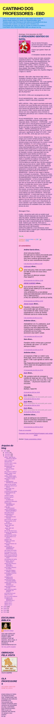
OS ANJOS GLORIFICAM (8, 499)
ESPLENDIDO (8, 523)
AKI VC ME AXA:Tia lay (10, 530)
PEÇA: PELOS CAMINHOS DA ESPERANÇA (9, 548)
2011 (5, 612)
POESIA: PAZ (8, 539)
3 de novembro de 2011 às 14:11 (33, 317)
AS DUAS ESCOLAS (9, 593)
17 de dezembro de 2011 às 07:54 (33, 370)
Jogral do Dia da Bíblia (10, 484)
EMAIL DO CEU (8, 594)
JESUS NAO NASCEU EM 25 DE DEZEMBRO (10, 565)
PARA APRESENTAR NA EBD (10, 587)
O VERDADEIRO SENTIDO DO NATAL (10, 482)
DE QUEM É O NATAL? (10, 471)
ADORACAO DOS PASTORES (9, 514)
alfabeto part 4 (8, 605)
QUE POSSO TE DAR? (10, 519)
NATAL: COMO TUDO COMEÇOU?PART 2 (10, 476)
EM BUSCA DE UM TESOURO (9, 467)
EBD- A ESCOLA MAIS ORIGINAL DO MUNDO (10, 590)
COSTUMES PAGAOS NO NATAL (10, 568)
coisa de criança (8, 631)
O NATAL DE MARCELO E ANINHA (10, 533)
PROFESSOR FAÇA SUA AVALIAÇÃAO (10, 580)
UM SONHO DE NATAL (10, 550)
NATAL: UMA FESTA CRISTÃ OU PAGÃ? (10, 458)
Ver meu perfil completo (8, 647)
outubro (7, 452)
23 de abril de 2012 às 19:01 (32, 398)
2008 (5, 606)
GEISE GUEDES (30, 283)
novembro (8, 454)
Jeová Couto (28, 304)
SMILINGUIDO (8, 461)
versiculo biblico (8, 464)
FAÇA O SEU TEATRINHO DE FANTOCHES (9, 504)
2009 (5, 608)
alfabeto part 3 (8, 603)
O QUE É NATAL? (9, 497)
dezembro (8, 456)
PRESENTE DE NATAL (10, 535)
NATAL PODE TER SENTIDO (9, 489)
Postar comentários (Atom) (32, 439)
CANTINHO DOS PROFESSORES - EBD (23, 11)
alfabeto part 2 (8, 602)
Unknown (27, 266)
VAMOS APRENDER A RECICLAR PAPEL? (10, 510)
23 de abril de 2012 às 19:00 (32, 392)
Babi (25, 373)
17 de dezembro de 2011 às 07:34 (33, 349)
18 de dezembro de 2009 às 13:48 (33, 280)
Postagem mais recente (26, 433)
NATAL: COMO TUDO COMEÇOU (10, 474)
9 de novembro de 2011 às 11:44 (33, 336)
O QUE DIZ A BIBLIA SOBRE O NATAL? (10, 571)
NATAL (27, 240)
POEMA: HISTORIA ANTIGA (9, 541)
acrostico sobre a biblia (10, 463)
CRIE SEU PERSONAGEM (9, 507)
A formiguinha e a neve (10, 552)
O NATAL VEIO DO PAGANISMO (9, 561)
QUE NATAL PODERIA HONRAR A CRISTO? (10, 574)
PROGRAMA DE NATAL (10, 559)
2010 (5, 610)
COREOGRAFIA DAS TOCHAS (10, 517)
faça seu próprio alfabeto (10, 596)
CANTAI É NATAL (9, 495)
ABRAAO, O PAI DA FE (10, 553)
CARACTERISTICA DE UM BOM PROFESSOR (10, 584)
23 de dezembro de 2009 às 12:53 (33, 301)
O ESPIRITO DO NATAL (10, 491)
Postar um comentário (25, 430)
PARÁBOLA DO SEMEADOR (8, 578)
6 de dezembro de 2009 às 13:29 (33, 263)
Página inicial (36, 434)
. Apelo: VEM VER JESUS (9, 526)
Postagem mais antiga (45, 433)
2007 (5, 451)
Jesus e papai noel (9, 460)
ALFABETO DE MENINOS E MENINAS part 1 (9, 599)
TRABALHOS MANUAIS (10, 501)
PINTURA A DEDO (9, 512)
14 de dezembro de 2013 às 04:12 (33, 427)
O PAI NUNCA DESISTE (10, 555)
